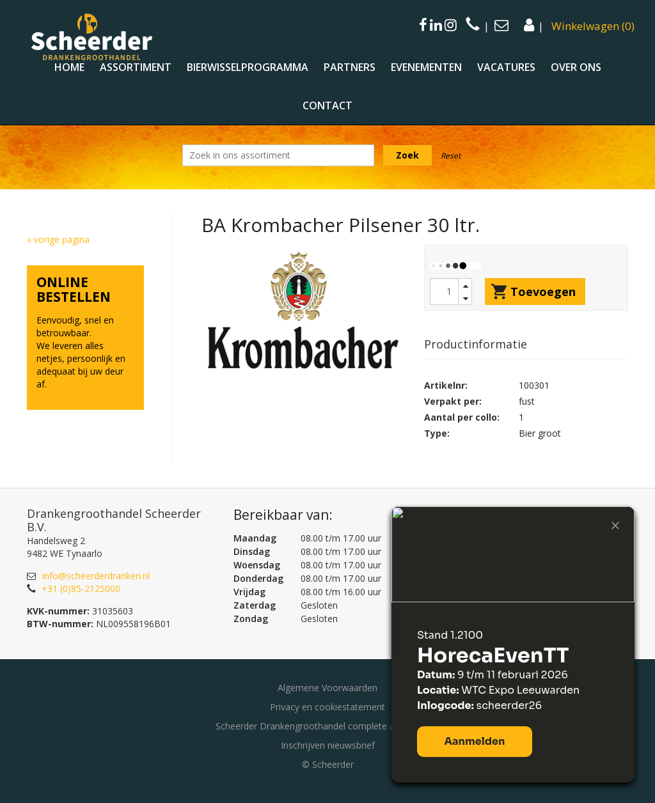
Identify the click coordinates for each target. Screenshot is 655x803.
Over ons (576, 67)
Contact (327, 105)
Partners (349, 67)
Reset (451, 155)
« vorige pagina (58, 239)
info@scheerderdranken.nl (96, 576)
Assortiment (135, 67)
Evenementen (426, 67)
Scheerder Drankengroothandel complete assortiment (327, 726)
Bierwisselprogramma (247, 67)
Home (69, 67)
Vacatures (506, 67)
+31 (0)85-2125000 (81, 588)
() (593, 26)
